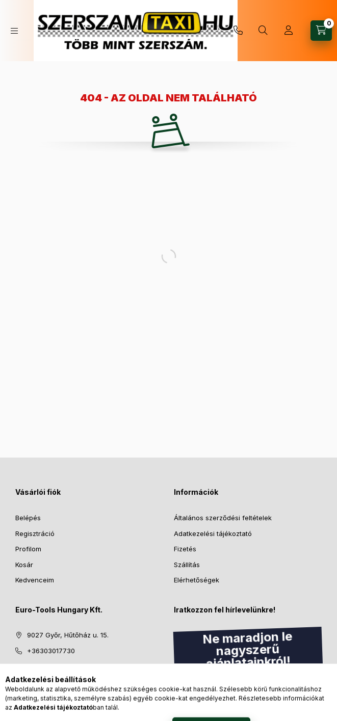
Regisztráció (35, 533)
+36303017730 (238, 30)
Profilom (28, 549)
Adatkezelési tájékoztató (213, 533)
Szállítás (187, 564)
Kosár (24, 564)
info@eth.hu (46, 666)
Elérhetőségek (196, 580)
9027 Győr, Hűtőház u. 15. (68, 635)
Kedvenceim (34, 580)
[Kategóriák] (14, 30)
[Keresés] (263, 30)
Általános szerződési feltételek (223, 518)
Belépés (28, 518)
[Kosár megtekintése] (321, 30)
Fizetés (185, 549)
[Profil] (288, 30)
